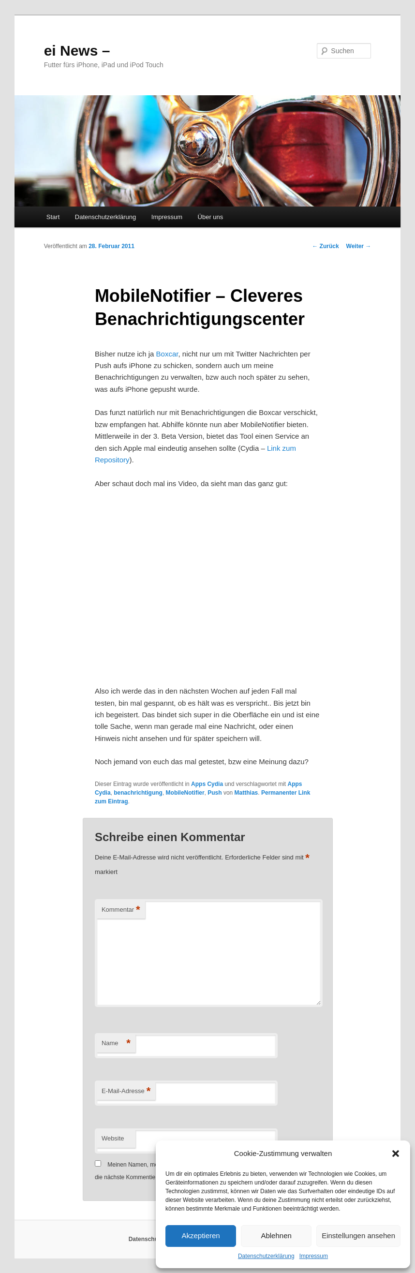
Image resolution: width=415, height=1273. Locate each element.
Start (52, 217)
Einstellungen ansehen (358, 1235)
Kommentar (121, 910)
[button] (395, 1153)
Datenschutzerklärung (266, 1256)
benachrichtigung (138, 792)
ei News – (77, 51)
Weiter (358, 246)
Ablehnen (276, 1235)
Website (113, 1138)
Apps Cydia (207, 784)
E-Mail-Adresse (126, 1091)
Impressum (313, 1256)
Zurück (325, 246)
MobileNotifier (185, 792)
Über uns (210, 217)
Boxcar (167, 354)
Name (116, 1043)
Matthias (246, 792)
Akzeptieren (200, 1235)
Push (215, 792)
